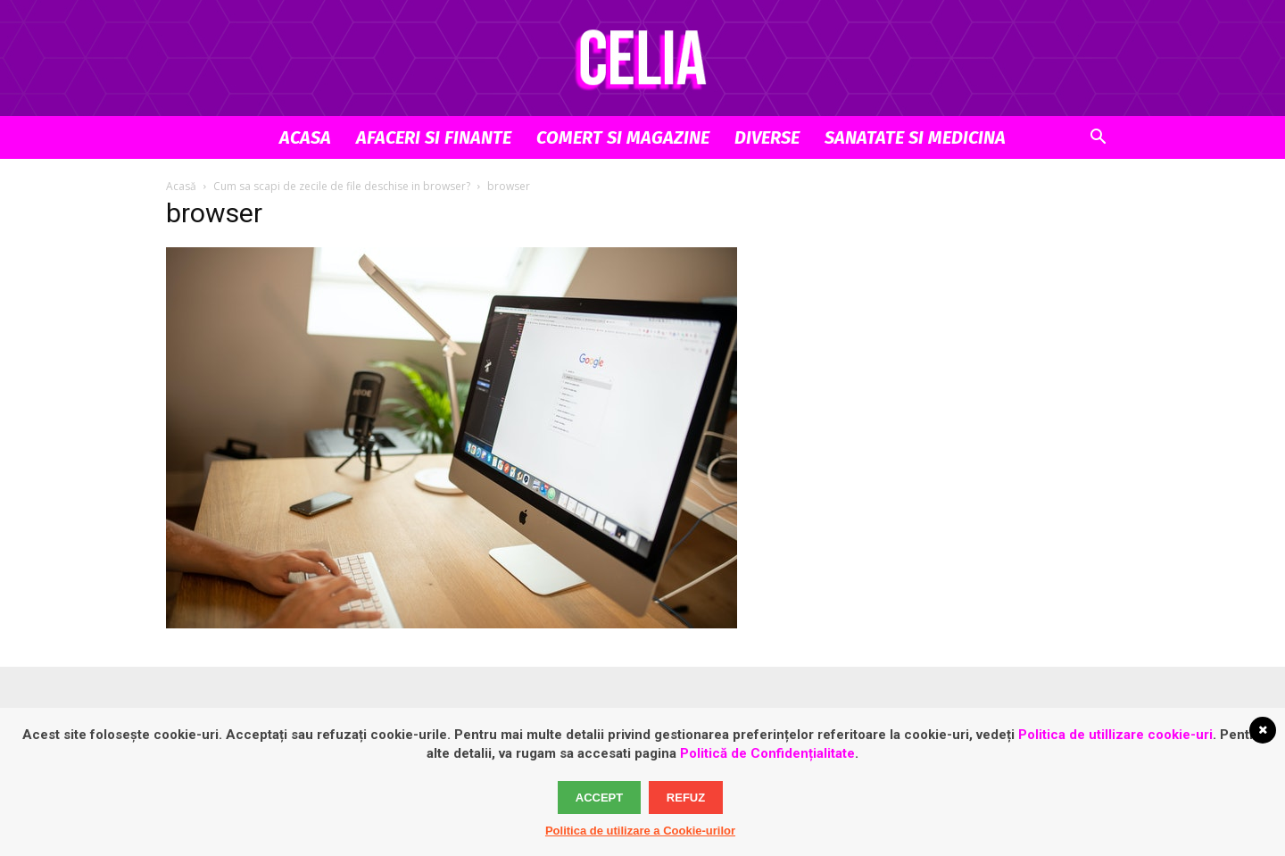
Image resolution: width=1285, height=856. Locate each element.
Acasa (305, 137)
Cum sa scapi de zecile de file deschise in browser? (341, 186)
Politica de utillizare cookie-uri (1115, 735)
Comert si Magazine (622, 137)
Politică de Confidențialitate (767, 753)
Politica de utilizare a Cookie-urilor (640, 830)
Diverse (767, 137)
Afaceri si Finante (433, 137)
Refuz (686, 797)
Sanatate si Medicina (915, 137)
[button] (1097, 138)
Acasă (181, 186)
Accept (599, 797)
